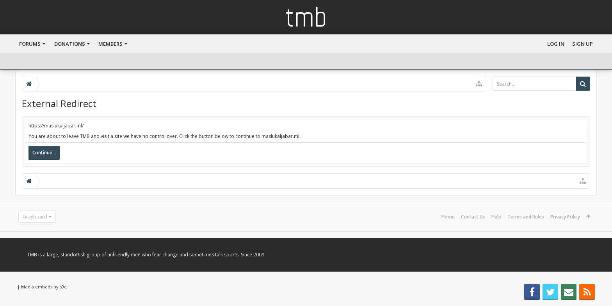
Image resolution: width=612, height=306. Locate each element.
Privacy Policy (565, 216)
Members (110, 43)
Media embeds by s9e (44, 287)
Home (448, 216)
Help (496, 216)
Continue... (44, 152)
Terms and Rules (525, 216)
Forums (30, 43)
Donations (69, 43)
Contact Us (473, 216)
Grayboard (35, 216)
